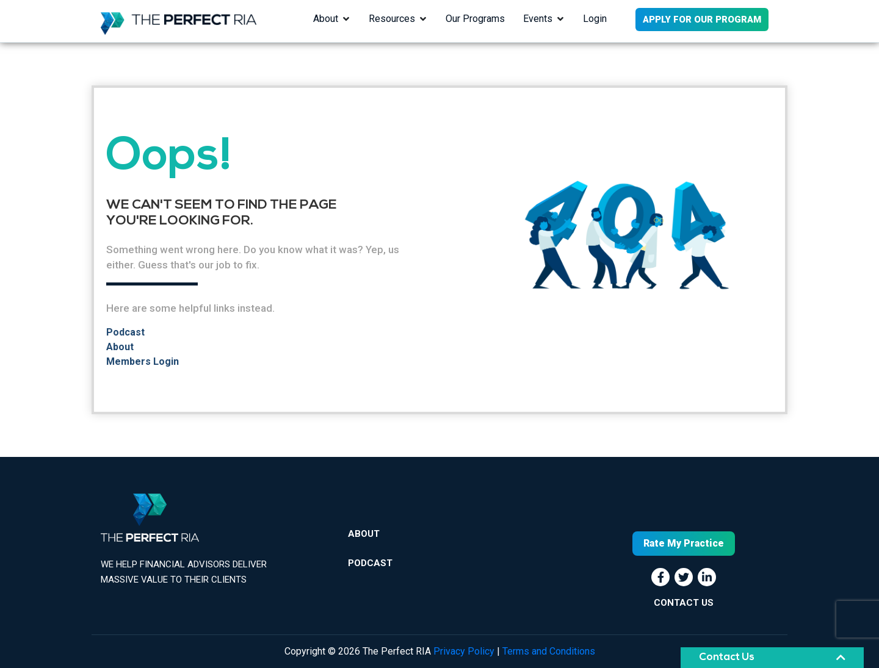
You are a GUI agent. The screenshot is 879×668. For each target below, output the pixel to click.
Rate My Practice (683, 543)
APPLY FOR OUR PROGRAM (702, 19)
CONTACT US (684, 602)
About (325, 18)
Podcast (125, 332)
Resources (392, 18)
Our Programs (475, 18)
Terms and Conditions (548, 651)
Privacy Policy (463, 651)
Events (537, 18)
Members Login (142, 361)
